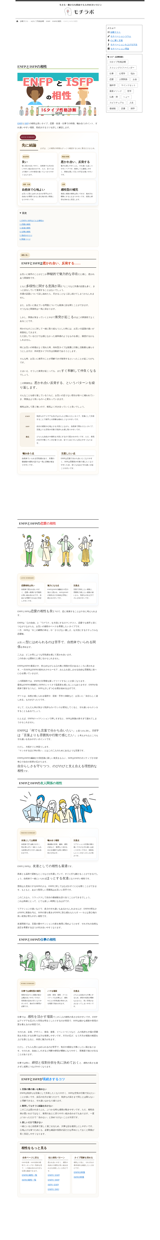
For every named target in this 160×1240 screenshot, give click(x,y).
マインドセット (128, 85)
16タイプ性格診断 (37, 21)
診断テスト (24, 21)
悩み (133, 73)
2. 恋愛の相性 (25, 224)
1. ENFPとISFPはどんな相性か (32, 221)
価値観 (113, 108)
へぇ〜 (126, 97)
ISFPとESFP (53, 1185)
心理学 (122, 73)
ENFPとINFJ (53, 1189)
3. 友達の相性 (25, 228)
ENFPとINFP (53, 1180)
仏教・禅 (114, 97)
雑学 (133, 108)
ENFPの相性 (56, 21)
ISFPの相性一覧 (29, 1180)
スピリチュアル (117, 103)
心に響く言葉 (116, 40)
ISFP (27, 123)
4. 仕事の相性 (25, 232)
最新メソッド (116, 91)
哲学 (129, 91)
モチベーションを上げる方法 (123, 44)
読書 (123, 108)
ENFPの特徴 (79, 1172)
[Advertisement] (58, 43)
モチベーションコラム (120, 36)
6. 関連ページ (25, 239)
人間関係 (123, 79)
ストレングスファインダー (122, 68)
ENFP (48, 21)
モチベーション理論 (119, 49)
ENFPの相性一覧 (29, 1175)
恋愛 (112, 79)
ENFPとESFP (54, 1175)
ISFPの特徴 (79, 1177)
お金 (135, 79)
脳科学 (113, 85)
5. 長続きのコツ (26, 235)
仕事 (112, 73)
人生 (131, 103)
